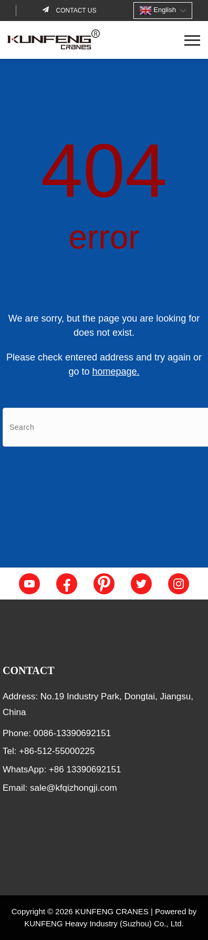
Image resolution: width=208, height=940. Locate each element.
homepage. (115, 371)
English (157, 10)
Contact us (75, 10)
